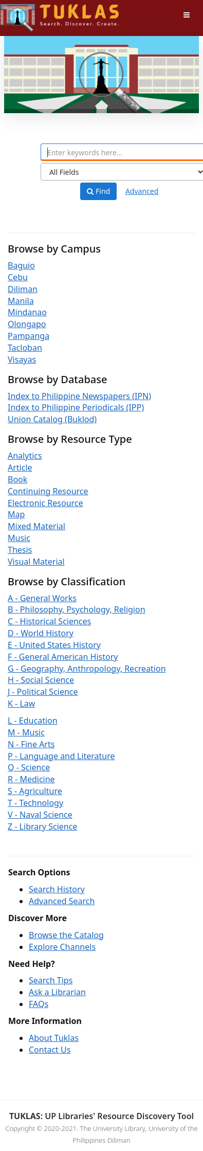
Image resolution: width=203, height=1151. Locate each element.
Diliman (23, 289)
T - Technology (35, 802)
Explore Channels (62, 946)
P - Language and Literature (61, 756)
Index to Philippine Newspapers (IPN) (79, 396)
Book (17, 479)
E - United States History (54, 645)
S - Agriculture (35, 791)
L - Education (33, 720)
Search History (57, 889)
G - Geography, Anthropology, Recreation (87, 668)
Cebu (18, 277)
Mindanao (27, 312)
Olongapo (27, 324)
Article (20, 467)
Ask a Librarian (57, 992)
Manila (21, 301)
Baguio (21, 265)
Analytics (25, 455)
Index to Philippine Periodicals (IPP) (76, 407)
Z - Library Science (42, 826)
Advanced (141, 191)
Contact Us (49, 1049)
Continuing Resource (48, 491)
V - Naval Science (40, 814)
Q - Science (29, 767)
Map (16, 514)
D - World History (40, 633)
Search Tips (50, 980)
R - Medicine (31, 779)
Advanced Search (62, 901)
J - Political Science (43, 691)
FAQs (38, 1004)
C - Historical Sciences (49, 621)
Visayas (22, 359)
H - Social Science (41, 680)
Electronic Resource (45, 503)
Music (19, 538)
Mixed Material (36, 526)
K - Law (21, 703)
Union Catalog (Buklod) (52, 419)
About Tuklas (54, 1038)
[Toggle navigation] (186, 15)
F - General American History (63, 656)
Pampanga (28, 335)
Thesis (20, 549)
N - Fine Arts (31, 744)
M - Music (26, 732)
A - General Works (42, 598)
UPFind (25, 13)
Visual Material (36, 561)
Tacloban (25, 347)
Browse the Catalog (66, 935)
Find (98, 191)
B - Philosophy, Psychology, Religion (76, 609)
